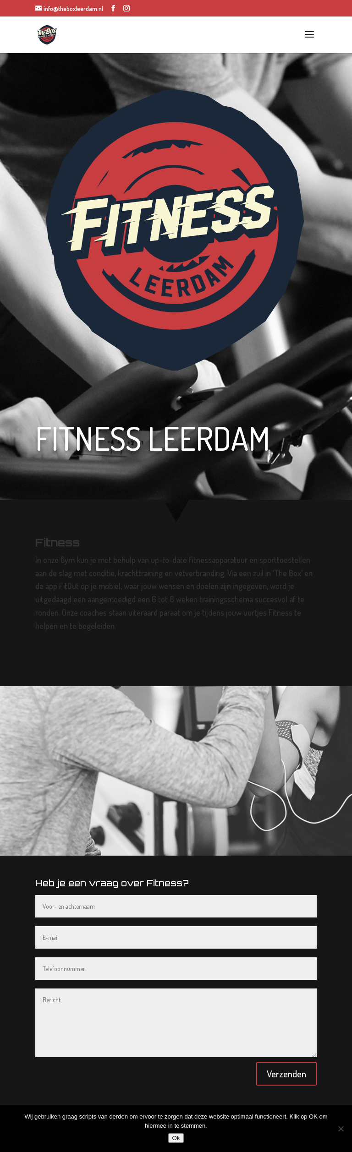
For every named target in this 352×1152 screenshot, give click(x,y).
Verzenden (286, 1073)
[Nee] (340, 1128)
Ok (176, 1138)
